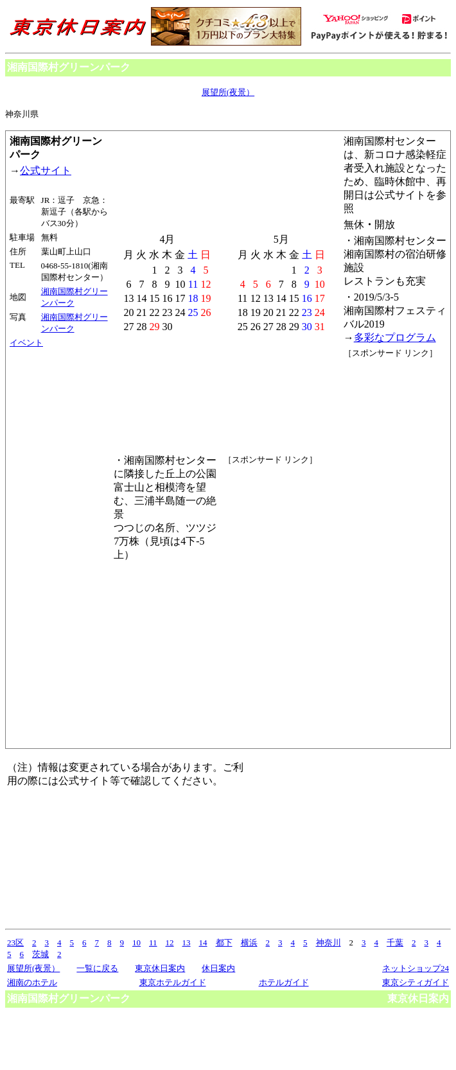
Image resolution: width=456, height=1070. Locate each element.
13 (186, 942)
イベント (26, 342)
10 (136, 942)
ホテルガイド (284, 982)
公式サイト (45, 170)
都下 (224, 942)
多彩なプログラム (395, 337)
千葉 (395, 942)
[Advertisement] (387, 551)
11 (153, 942)
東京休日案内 (160, 968)
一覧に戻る (97, 968)
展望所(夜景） (228, 92)
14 (203, 942)
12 (170, 942)
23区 (15, 942)
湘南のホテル (32, 982)
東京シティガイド (415, 982)
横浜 (249, 942)
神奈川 (328, 942)
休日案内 (218, 968)
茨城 (40, 954)
